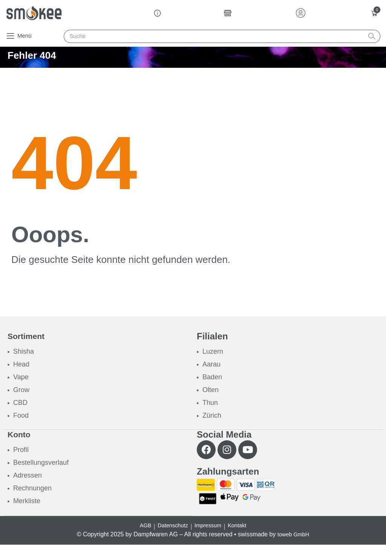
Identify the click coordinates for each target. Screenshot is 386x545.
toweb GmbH (293, 534)
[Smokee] (34, 13)
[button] (19, 36)
